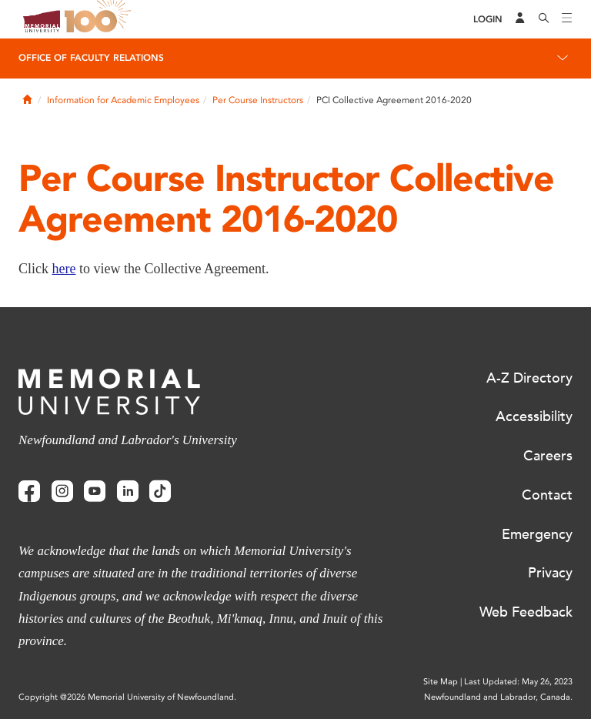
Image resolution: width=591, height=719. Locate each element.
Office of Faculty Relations (91, 57)
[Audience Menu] (520, 19)
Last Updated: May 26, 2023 (518, 682)
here (64, 268)
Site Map (440, 682)
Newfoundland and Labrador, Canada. (498, 697)
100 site (100, 19)
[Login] (488, 19)
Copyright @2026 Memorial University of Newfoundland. (127, 697)
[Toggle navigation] (567, 19)
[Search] (544, 19)
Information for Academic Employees (123, 100)
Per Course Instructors (257, 100)
